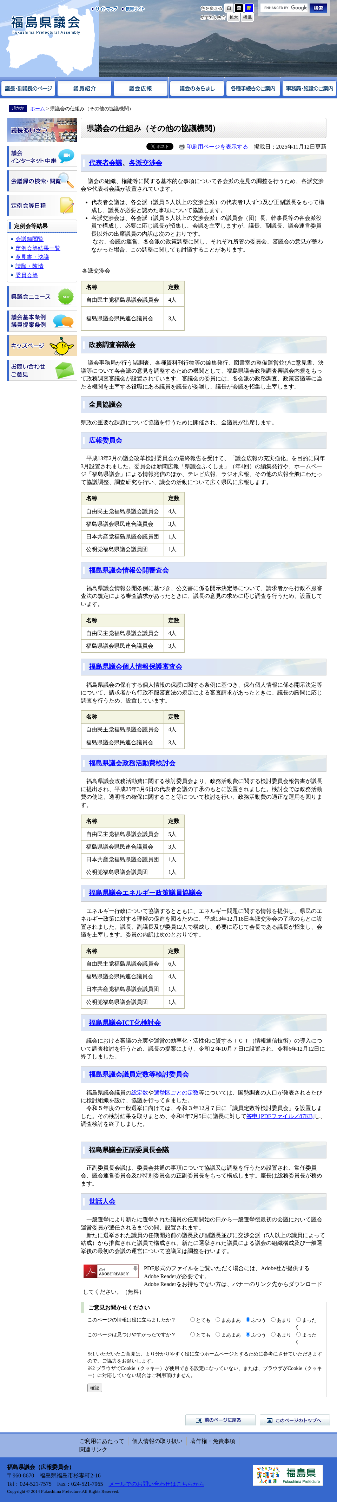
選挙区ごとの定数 (176, 1093)
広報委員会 (105, 440)
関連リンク (93, 1449)
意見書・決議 (32, 257)
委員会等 (26, 275)
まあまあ (231, 1320)
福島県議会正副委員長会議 (129, 1150)
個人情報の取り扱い (157, 1441)
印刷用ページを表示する (217, 147)
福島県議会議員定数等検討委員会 (139, 1074)
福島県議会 (46, 25)
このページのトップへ (295, 1419)
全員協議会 (105, 404)
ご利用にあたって (101, 1441)
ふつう (258, 1320)
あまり (284, 1320)
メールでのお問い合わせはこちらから (156, 1484)
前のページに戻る (220, 1419)
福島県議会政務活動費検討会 (132, 763)
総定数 (139, 1093)
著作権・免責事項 (212, 1441)
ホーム (37, 108)
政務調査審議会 (112, 344)
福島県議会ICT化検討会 (125, 1022)
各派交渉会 (145, 162)
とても (203, 1320)
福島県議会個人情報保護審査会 (135, 666)
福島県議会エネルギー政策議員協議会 (145, 892)
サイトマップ (104, 9)
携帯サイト (131, 9)
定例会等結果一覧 (37, 248)
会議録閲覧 (29, 239)
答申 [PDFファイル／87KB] (280, 1116)
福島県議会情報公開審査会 (129, 570)
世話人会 (102, 1201)
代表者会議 (105, 162)
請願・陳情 (29, 266)
